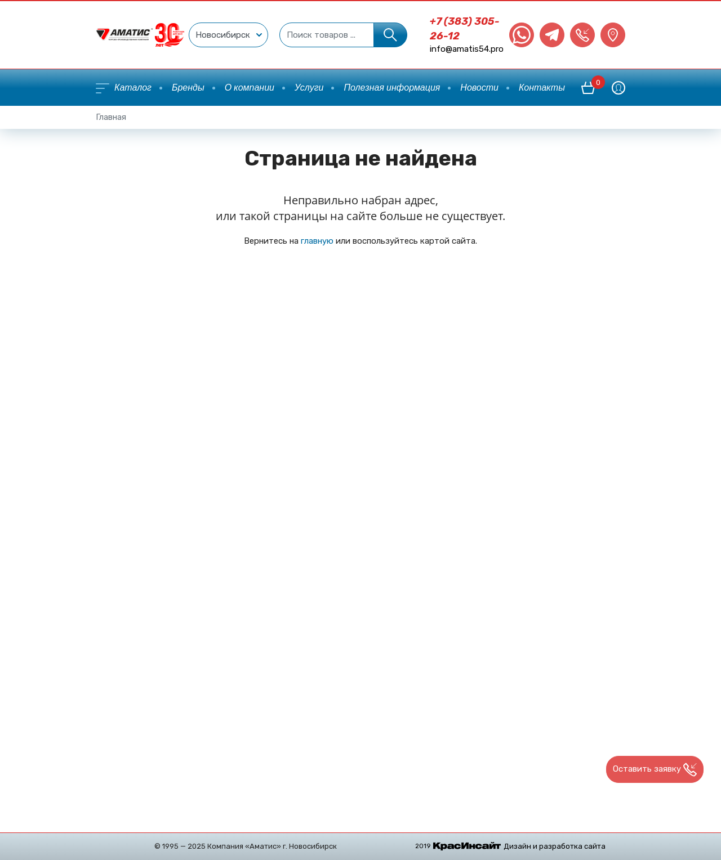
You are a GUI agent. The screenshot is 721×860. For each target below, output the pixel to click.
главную (317, 241)
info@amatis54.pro (467, 49)
